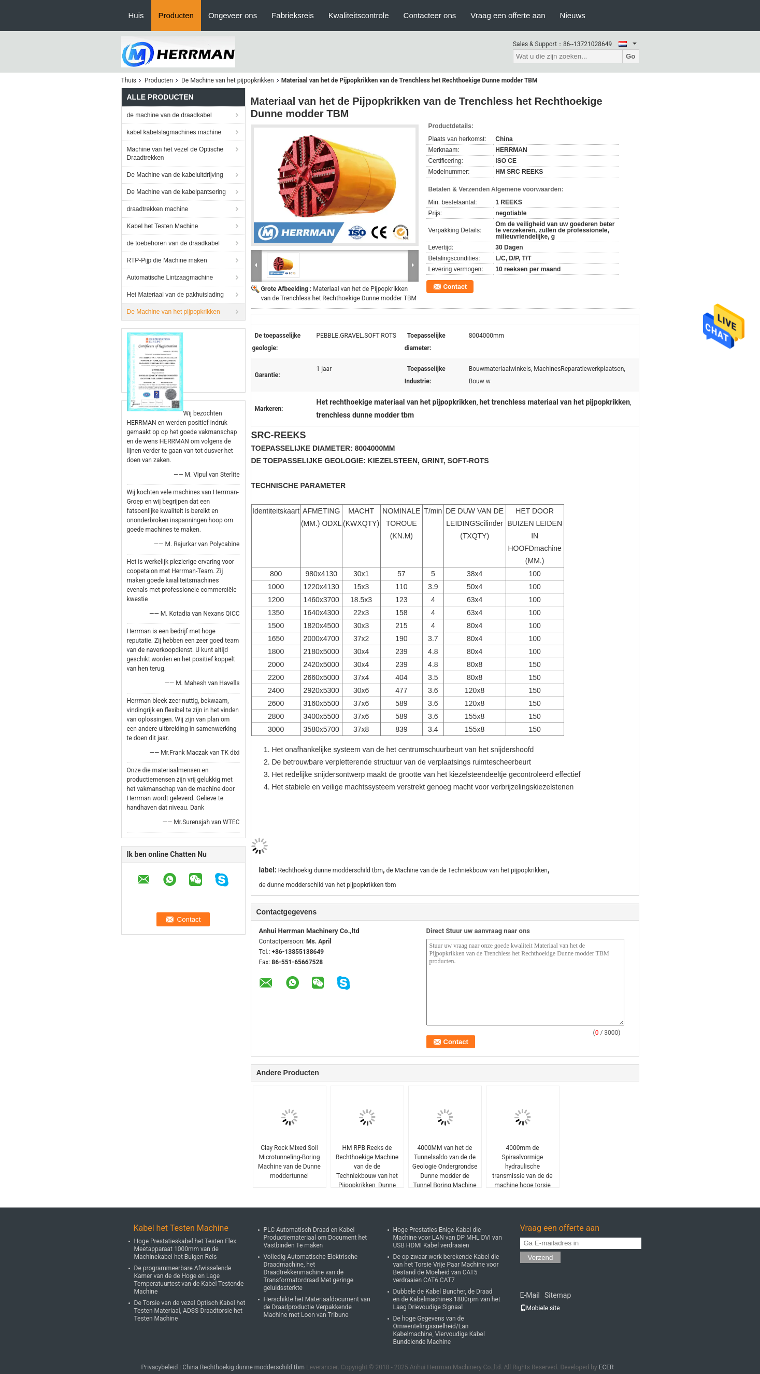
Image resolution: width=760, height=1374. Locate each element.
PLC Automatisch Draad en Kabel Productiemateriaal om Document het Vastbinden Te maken (315, 1237)
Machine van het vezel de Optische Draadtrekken (175, 153)
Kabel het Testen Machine (162, 226)
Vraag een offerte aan (507, 15)
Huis (136, 15)
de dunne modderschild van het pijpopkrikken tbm (327, 885)
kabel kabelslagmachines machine (174, 132)
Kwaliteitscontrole (358, 15)
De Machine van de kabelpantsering (176, 192)
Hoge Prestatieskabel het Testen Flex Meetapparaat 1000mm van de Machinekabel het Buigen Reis (185, 1249)
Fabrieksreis (292, 15)
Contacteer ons (430, 15)
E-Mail (530, 1295)
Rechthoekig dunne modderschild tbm (330, 870)
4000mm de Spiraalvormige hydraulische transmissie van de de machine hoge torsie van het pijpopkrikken (522, 1171)
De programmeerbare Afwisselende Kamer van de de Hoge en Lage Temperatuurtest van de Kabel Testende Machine (189, 1280)
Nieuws (572, 15)
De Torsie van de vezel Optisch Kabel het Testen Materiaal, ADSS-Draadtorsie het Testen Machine (190, 1310)
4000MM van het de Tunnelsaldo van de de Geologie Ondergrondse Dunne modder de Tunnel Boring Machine (445, 1166)
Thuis (129, 80)
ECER (606, 1367)
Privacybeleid (159, 1367)
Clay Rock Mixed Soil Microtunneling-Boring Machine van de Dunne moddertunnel (289, 1161)
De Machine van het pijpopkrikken (227, 80)
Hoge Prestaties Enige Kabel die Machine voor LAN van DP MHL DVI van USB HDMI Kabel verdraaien (447, 1237)
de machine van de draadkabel (169, 115)
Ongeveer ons (232, 15)
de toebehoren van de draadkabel (173, 243)
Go (631, 56)
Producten (176, 15)
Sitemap (557, 1295)
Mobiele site (540, 1308)
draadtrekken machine (158, 209)
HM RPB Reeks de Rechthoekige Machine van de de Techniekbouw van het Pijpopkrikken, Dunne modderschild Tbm (367, 1171)
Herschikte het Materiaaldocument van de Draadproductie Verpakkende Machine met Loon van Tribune (317, 1307)
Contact (455, 286)
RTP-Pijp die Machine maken (167, 260)
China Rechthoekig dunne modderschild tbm (243, 1367)
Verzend (540, 1257)
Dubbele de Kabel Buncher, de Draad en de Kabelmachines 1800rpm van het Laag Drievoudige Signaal (446, 1299)
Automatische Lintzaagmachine (170, 277)
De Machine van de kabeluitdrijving (175, 174)
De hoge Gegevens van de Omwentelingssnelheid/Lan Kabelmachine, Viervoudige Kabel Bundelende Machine (439, 1330)
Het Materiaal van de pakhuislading (175, 294)
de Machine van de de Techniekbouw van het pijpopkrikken (467, 870)
